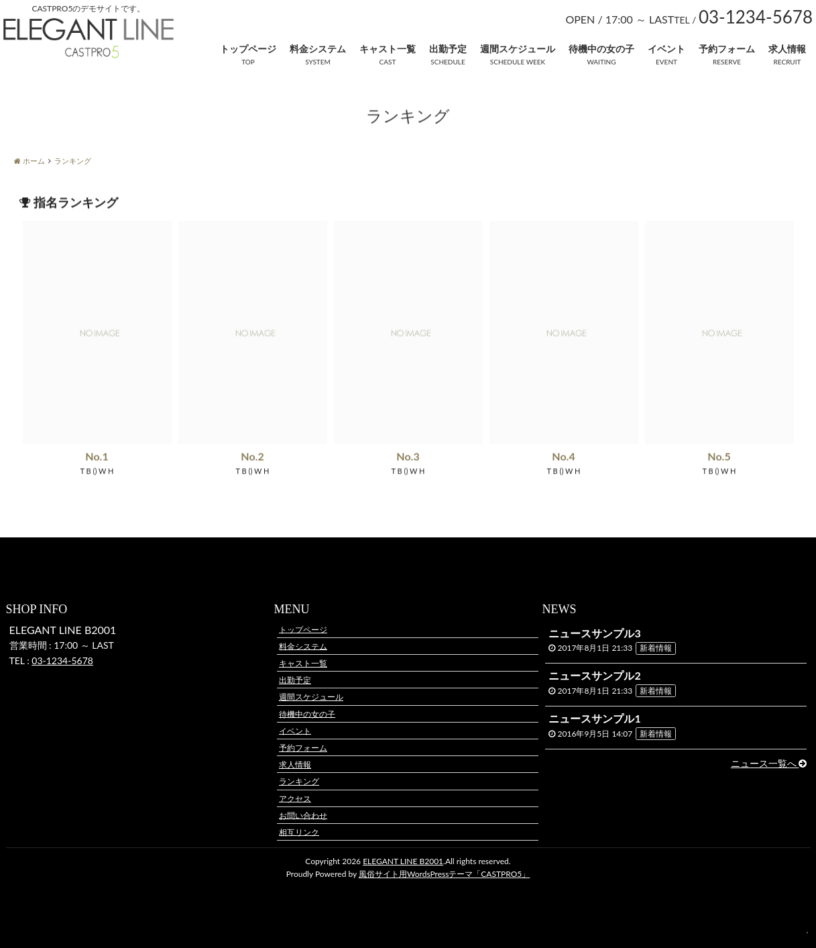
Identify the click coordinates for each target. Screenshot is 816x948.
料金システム (318, 48)
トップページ (248, 48)
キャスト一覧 (387, 48)
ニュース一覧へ (769, 763)
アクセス (295, 798)
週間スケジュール (517, 48)
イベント (666, 48)
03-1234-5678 (62, 660)
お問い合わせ (303, 815)
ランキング (299, 781)
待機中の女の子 (601, 48)
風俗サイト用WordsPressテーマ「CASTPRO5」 (444, 874)
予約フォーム (727, 48)
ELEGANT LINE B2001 (403, 861)
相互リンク (299, 832)
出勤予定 (448, 48)
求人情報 (787, 48)
